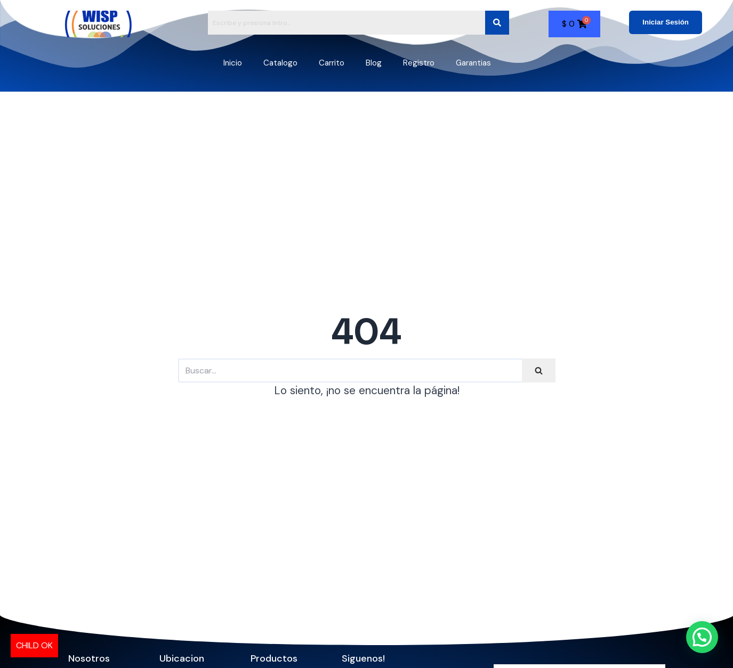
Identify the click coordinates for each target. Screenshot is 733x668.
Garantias (473, 63)
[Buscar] (350, 370)
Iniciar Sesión (665, 22)
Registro (418, 63)
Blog (374, 63)
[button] (702, 637)
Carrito (331, 63)
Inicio (232, 63)
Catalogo (280, 63)
